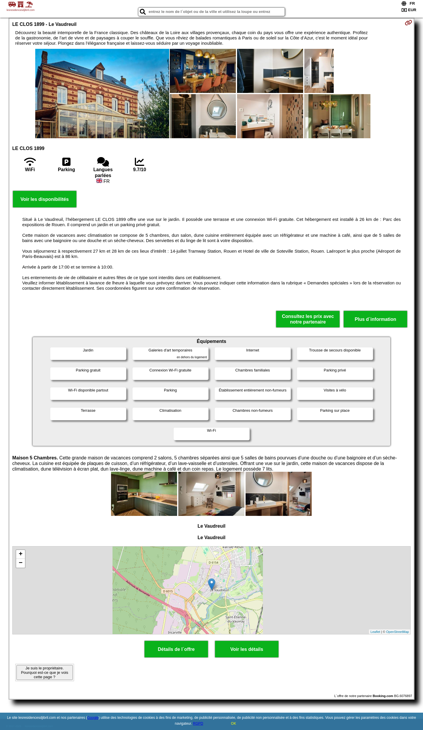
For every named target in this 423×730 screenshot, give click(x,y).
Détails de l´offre (176, 649)
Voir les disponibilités (45, 199)
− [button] (21, 563)
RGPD (198, 723)
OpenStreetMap (397, 632)
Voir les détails (246, 649)
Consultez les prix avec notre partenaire (308, 319)
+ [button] (21, 554)
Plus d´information (375, 319)
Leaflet (375, 632)
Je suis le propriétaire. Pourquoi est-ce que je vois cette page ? (44, 672)
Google (93, 718)
